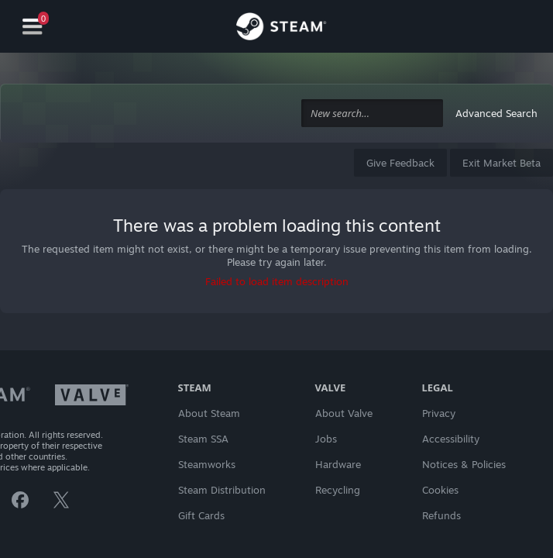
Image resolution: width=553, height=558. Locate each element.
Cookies (440, 490)
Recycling (337, 490)
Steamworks (206, 464)
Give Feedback (400, 163)
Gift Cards (201, 515)
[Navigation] (32, 27)
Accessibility (450, 438)
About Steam (209, 413)
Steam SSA (203, 438)
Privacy (438, 413)
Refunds (441, 515)
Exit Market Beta (501, 163)
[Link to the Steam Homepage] (281, 28)
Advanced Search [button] (496, 113)
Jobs (326, 438)
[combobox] (372, 113)
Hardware (338, 464)
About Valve (344, 413)
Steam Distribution (222, 490)
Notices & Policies (464, 464)
